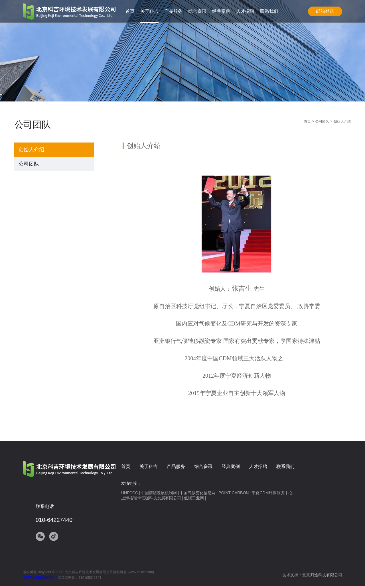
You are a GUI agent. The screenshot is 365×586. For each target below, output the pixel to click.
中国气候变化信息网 (198, 493)
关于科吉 (149, 11)
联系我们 (269, 11)
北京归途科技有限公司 (322, 575)
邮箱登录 (325, 11)
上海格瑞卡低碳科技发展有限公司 (151, 498)
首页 (130, 11)
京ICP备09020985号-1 (40, 578)
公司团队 (29, 164)
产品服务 (173, 11)
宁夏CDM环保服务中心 (272, 493)
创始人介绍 (31, 149)
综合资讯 (197, 11)
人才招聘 (245, 11)
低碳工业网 (194, 498)
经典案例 (221, 11)
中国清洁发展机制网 (159, 493)
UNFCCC (129, 493)
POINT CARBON (233, 493)
